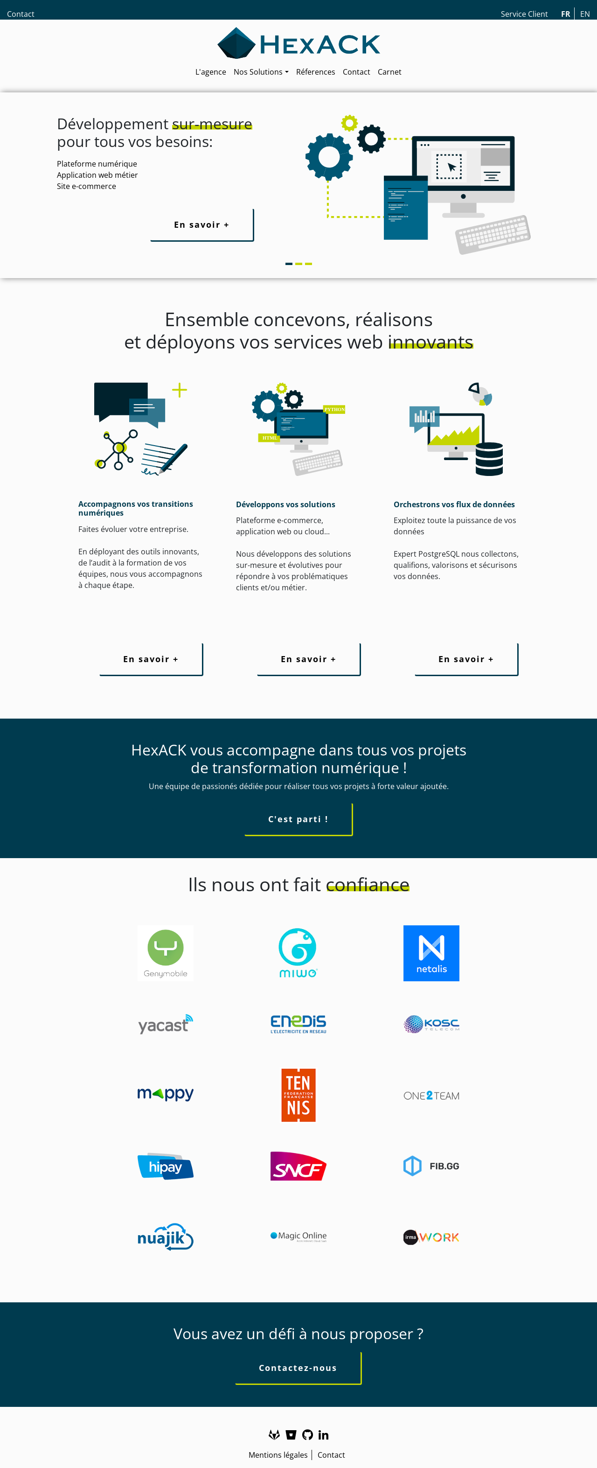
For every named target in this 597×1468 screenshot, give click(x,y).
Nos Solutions (258, 72)
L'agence (210, 72)
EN (585, 14)
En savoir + (201, 224)
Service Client (524, 14)
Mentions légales (278, 1455)
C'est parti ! (298, 819)
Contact (21, 14)
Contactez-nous (298, 1367)
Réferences (315, 72)
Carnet (390, 72)
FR (565, 14)
